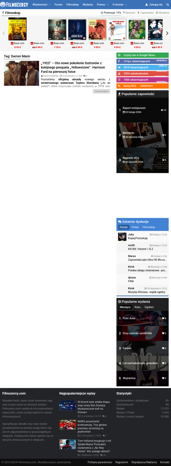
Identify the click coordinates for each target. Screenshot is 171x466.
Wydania (88, 4)
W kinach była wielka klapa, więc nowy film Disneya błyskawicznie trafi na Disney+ (94, 407)
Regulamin (121, 462)
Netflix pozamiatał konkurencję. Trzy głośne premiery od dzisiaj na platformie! (92, 426)
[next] (167, 33)
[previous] (4, 33)
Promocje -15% (111, 12)
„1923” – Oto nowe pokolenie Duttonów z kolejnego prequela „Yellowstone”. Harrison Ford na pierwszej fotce (73, 67)
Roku (138, 307)
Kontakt (164, 462)
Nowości (129, 12)
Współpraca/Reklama (144, 462)
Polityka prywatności (100, 462)
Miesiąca (125, 307)
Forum (58, 4)
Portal (135, 227)
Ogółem (149, 307)
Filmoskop (72, 4)
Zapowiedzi (145, 12)
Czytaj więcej (101, 91)
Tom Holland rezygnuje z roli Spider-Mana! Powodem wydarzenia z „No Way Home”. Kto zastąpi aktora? (94, 446)
